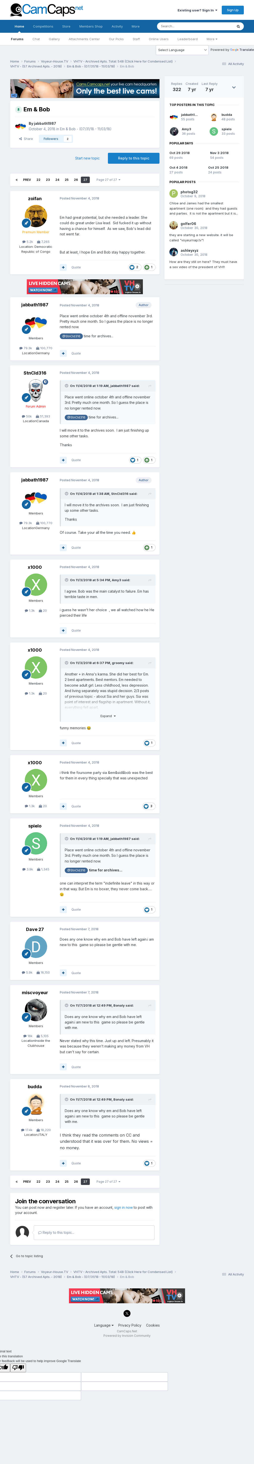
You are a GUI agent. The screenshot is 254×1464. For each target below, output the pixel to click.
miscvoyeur (35, 992)
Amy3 (116, 580)
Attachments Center (84, 39)
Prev (27, 180)
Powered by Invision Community (127, 1335)
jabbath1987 (45, 123)
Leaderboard (188, 39)
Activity (117, 26)
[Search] (182, 26)
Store (66, 26)
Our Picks (116, 39)
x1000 (35, 567)
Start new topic (87, 158)
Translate (242, 50)
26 (76, 180)
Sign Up (233, 10)
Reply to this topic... (56, 1232)
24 (57, 180)
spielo (34, 825)
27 (85, 180)
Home (19, 28)
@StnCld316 (71, 336)
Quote (76, 267)
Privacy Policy (129, 1325)
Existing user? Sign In (197, 10)
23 (48, 180)
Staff (136, 39)
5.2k (27, 242)
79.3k (25, 348)
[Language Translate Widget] (182, 50)
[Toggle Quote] (67, 386)
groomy (118, 663)
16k (27, 1036)
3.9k (27, 869)
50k (27, 416)
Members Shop (91, 26)
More (212, 39)
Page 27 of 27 (108, 180)
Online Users (159, 39)
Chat (36, 39)
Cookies (153, 1325)
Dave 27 (35, 929)
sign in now (123, 1207)
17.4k (26, 1130)
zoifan (35, 198)
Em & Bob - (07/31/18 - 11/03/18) (86, 129)
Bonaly (119, 1005)
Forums (17, 39)
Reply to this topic (133, 158)
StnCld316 (35, 373)
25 (66, 180)
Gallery (54, 39)
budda (35, 1086)
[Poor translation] (18, 1368)
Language (104, 1325)
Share (26, 139)
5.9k (27, 972)
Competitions (43, 26)
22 (38, 180)
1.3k (30, 610)
